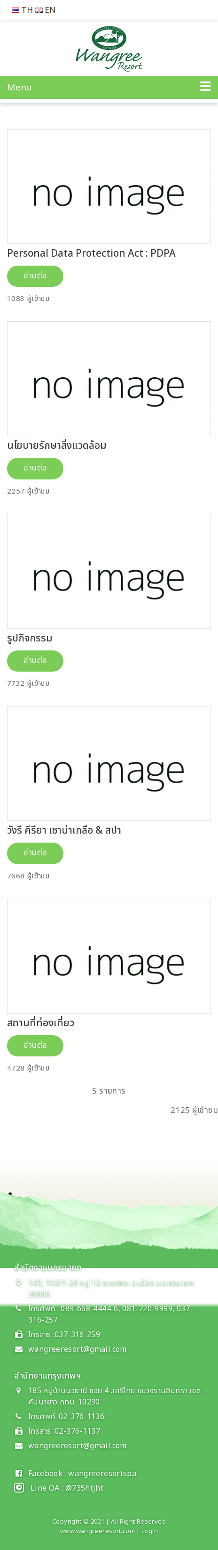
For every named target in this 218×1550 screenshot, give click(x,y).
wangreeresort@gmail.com (77, 1349)
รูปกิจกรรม (30, 638)
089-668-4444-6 (88, 1309)
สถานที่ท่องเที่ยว (40, 1023)
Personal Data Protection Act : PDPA (91, 253)
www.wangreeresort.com (97, 1531)
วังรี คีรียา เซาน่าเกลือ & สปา (64, 830)
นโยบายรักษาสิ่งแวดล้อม (57, 445)
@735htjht (84, 1488)
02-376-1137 (77, 1431)
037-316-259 (77, 1334)
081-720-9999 (147, 1309)
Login (149, 1531)
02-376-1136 (81, 1416)
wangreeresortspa (102, 1473)
